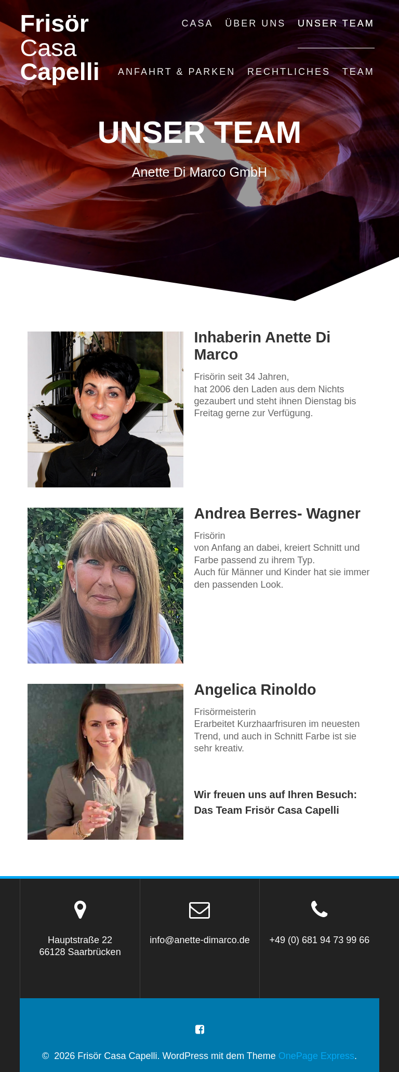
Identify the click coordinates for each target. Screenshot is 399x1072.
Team (358, 72)
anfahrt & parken (176, 72)
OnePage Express (316, 1056)
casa (197, 23)
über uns (255, 23)
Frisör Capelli (59, 47)
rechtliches (288, 72)
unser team (336, 23)
